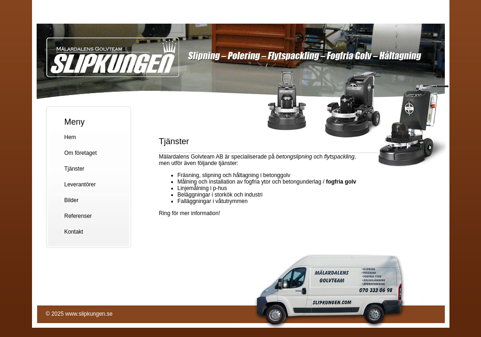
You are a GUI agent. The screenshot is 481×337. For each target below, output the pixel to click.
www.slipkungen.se (89, 314)
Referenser (78, 216)
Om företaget (80, 153)
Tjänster (74, 168)
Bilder (71, 200)
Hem (70, 137)
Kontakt (73, 232)
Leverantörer (80, 184)
